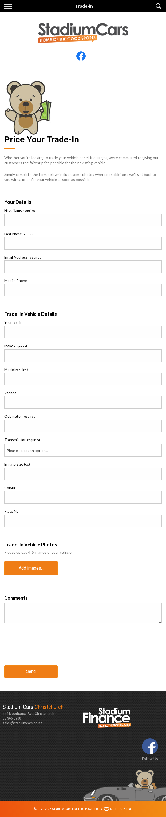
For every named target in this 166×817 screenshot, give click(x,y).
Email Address (22, 257)
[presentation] (44, 646)
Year (14, 322)
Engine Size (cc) (17, 464)
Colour (9, 488)
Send (31, 671)
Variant (10, 393)
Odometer (19, 416)
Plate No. (11, 511)
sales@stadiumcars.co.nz (22, 723)
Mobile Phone (15, 280)
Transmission (22, 439)
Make (15, 345)
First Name (20, 210)
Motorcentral (118, 809)
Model (16, 369)
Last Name (19, 233)
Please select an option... (27, 450)
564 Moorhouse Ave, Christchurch (43, 709)
